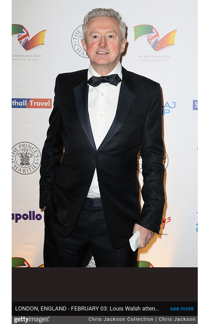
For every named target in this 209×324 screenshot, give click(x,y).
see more (182, 308)
